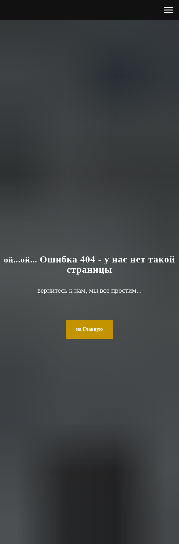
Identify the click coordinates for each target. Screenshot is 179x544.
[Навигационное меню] (168, 10)
